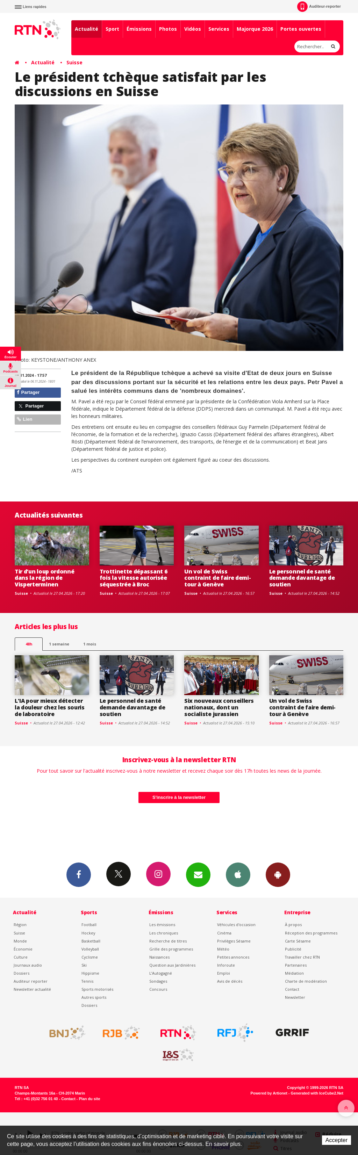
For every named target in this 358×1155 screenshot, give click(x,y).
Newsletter (295, 997)
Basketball (90, 941)
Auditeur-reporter (319, 6)
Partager (28, 392)
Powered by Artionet (269, 1093)
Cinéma (224, 933)
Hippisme (90, 973)
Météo (223, 949)
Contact (292, 989)
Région (20, 924)
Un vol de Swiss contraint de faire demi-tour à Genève (217, 578)
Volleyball (90, 949)
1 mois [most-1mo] (89, 644)
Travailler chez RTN (302, 957)
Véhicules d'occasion (236, 924)
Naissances (159, 957)
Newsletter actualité (32, 989)
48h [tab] (29, 644)
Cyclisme (89, 957)
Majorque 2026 (255, 29)
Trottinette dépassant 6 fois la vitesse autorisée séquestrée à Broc (133, 578)
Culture (21, 957)
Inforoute (226, 965)
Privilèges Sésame (234, 941)
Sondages (158, 981)
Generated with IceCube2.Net (317, 1093)
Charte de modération (306, 981)
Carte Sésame (298, 941)
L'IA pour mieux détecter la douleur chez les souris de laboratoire (50, 707)
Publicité (293, 949)
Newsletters (198, 874)
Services (218, 29)
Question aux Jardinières (172, 965)
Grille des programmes (171, 949)
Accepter (336, 1140)
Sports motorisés (97, 989)
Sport (112, 29)
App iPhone (238, 874)
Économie (23, 949)
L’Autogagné (160, 973)
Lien (24, 419)
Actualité (86, 29)
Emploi (223, 973)
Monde (20, 941)
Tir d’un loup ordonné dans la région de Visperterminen (44, 578)
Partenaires (296, 965)
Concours (158, 989)
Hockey (88, 933)
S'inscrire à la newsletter (179, 797)
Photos (168, 29)
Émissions (139, 29)
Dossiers (21, 973)
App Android (278, 874)
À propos (293, 924)
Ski (84, 965)
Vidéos (192, 29)
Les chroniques (163, 933)
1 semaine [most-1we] (59, 644)
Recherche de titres (168, 941)
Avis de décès (229, 981)
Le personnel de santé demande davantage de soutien (302, 578)
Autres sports (93, 997)
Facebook (78, 874)
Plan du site (89, 1099)
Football (88, 924)
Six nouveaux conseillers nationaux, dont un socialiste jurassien (218, 707)
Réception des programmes (311, 933)
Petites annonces (233, 957)
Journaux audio (28, 965)
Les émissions (162, 924)
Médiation (294, 973)
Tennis (87, 981)
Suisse (74, 62)
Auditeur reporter (31, 981)
